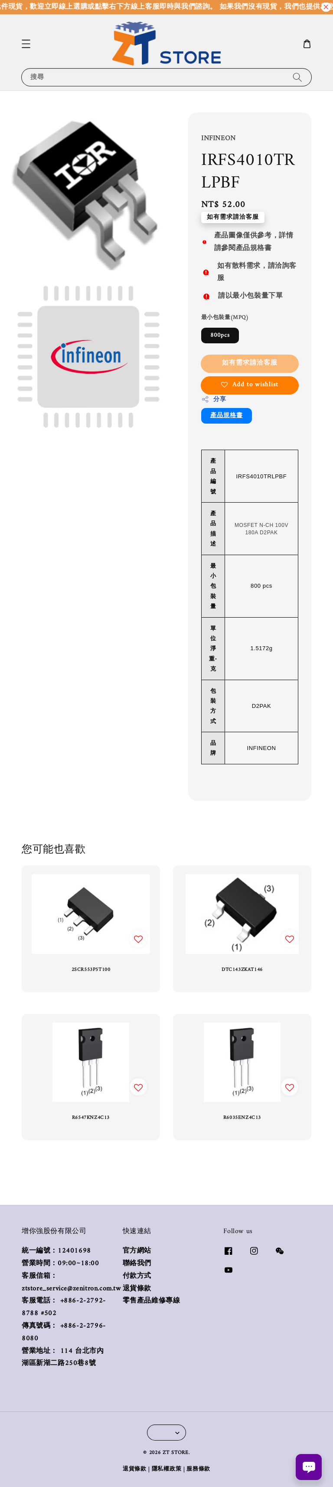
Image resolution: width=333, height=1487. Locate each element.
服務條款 (198, 1469)
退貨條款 (137, 1289)
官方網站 (137, 1252)
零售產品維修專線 (151, 1301)
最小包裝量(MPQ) (224, 317)
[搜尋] (297, 77)
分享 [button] (213, 399)
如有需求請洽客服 (250, 363)
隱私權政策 (167, 1469)
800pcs (220, 335)
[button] (26, 43)
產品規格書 (226, 415)
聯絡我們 (137, 1264)
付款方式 (137, 1276)
